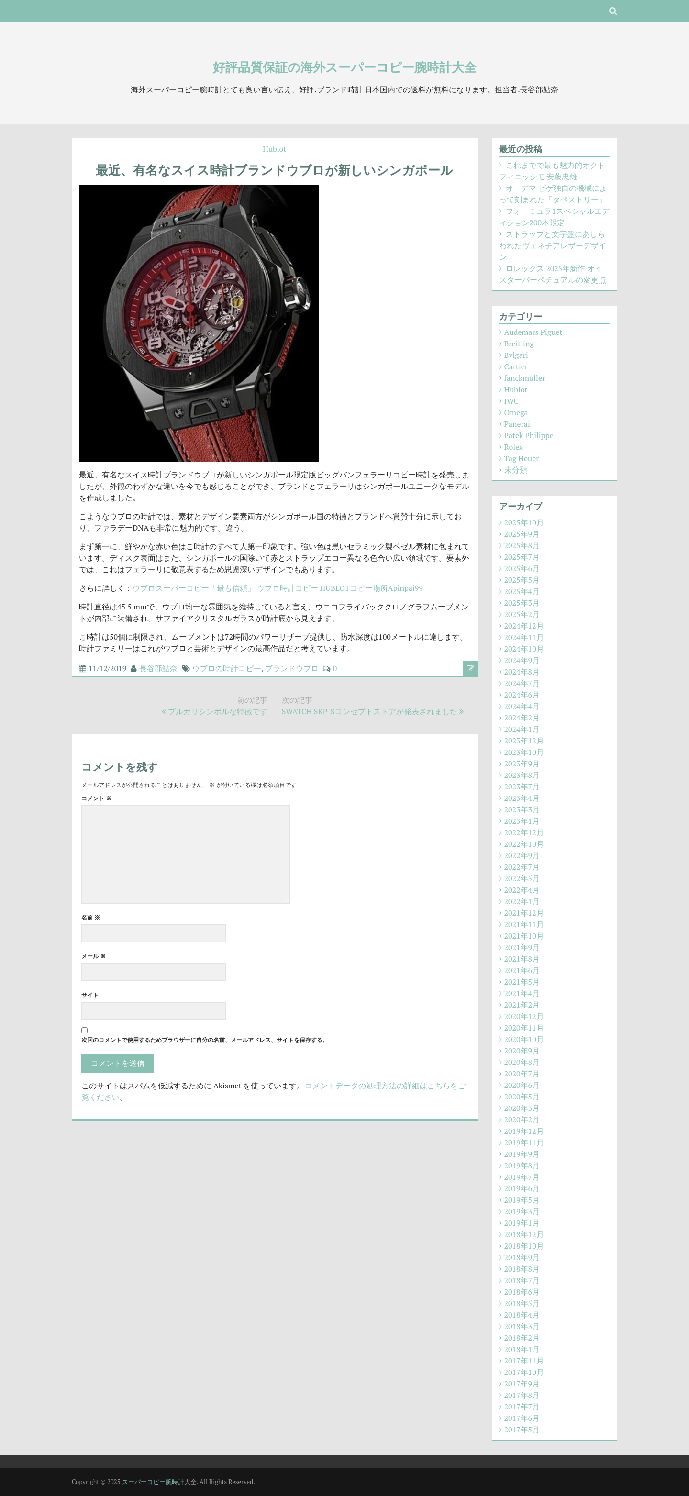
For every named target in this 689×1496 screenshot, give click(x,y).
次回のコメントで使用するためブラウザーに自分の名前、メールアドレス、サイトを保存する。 (204, 1039)
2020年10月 (524, 1039)
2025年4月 (522, 591)
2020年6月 (522, 1085)
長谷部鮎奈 (158, 668)
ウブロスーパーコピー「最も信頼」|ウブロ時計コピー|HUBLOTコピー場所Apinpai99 (278, 588)
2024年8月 (522, 671)
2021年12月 (524, 913)
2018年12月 (524, 1234)
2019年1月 (522, 1223)
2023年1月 (522, 821)
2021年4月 (522, 993)
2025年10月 (524, 522)
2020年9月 (522, 1050)
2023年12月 (524, 740)
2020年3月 (522, 1108)
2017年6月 (522, 1418)
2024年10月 (524, 648)
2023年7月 (522, 786)
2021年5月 (522, 981)
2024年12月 (524, 626)
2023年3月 (522, 809)
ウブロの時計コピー (226, 668)
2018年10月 (524, 1246)
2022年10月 (524, 844)
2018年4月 (522, 1314)
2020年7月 (522, 1073)
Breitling (519, 343)
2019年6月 (522, 1188)
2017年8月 (522, 1395)
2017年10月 (524, 1372)
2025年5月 (522, 580)
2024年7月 (522, 683)
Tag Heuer (521, 458)
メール (93, 956)
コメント (96, 798)
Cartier (516, 366)
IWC (511, 401)
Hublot (274, 149)
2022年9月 (522, 855)
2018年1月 (522, 1349)
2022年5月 (522, 878)
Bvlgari (516, 355)
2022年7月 (522, 867)
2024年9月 (522, 660)
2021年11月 (524, 924)
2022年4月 (522, 890)
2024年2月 (522, 717)
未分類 (515, 470)
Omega (516, 412)
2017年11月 (524, 1360)
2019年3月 (522, 1211)
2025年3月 (522, 603)
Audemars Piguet (533, 332)
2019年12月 (524, 1131)
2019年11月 (524, 1142)
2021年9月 (522, 947)
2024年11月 (524, 637)
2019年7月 (522, 1177)
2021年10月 (524, 936)
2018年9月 (522, 1257)
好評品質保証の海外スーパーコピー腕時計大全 (345, 67)
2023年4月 (522, 798)
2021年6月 (522, 970)
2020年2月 (522, 1119)
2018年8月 (522, 1268)
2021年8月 (522, 958)
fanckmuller (524, 378)
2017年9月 (522, 1383)
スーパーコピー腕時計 (153, 1481)
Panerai (517, 424)
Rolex (513, 447)
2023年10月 (524, 752)
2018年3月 (522, 1326)
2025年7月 (522, 557)
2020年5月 (522, 1096)
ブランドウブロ (292, 668)
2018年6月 (522, 1291)
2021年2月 (522, 1004)
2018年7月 (522, 1280)
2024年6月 (522, 694)
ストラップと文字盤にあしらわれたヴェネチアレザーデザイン (552, 245)
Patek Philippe (529, 435)
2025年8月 (522, 545)
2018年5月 (522, 1303)
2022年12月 (524, 832)
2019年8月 (522, 1165)
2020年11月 (524, 1027)
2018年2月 (522, 1337)
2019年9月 (522, 1154)
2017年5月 (522, 1429)
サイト (90, 994)
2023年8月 (522, 775)
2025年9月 (522, 534)
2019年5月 (522, 1200)
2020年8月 (522, 1062)
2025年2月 (522, 614)
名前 (90, 917)
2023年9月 (522, 763)
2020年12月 (524, 1016)
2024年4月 (522, 706)
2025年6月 (522, 568)
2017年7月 (522, 1406)
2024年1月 (522, 729)
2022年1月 (522, 901)
